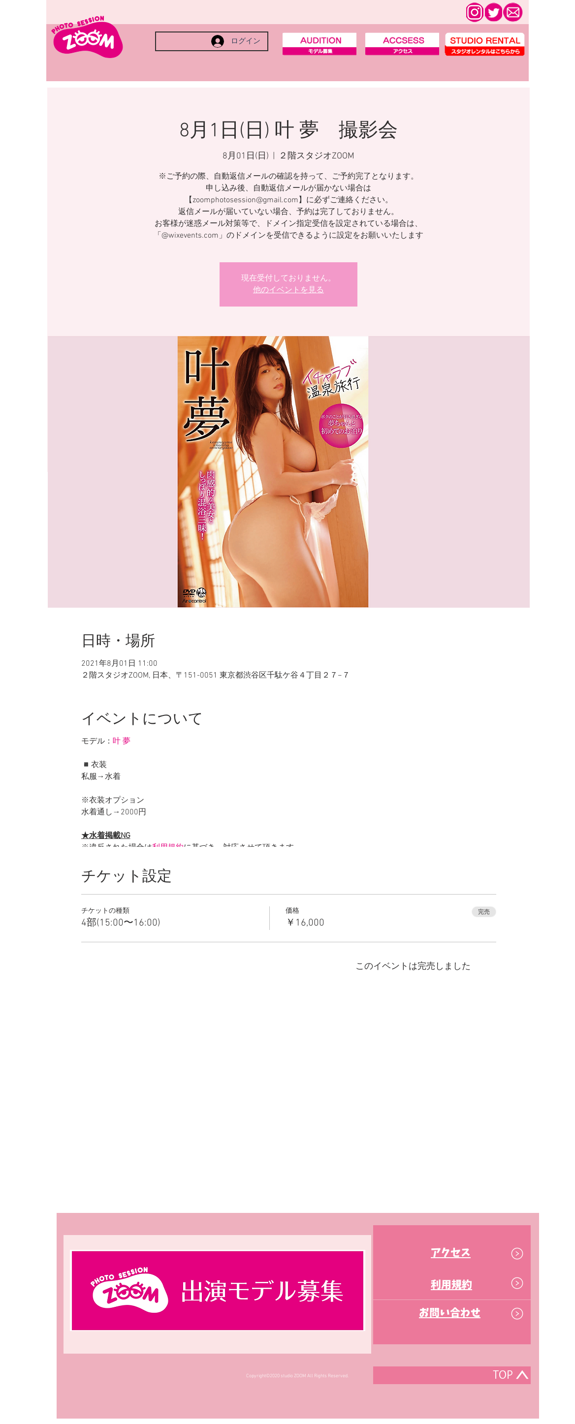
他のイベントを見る (288, 290)
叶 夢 (121, 741)
